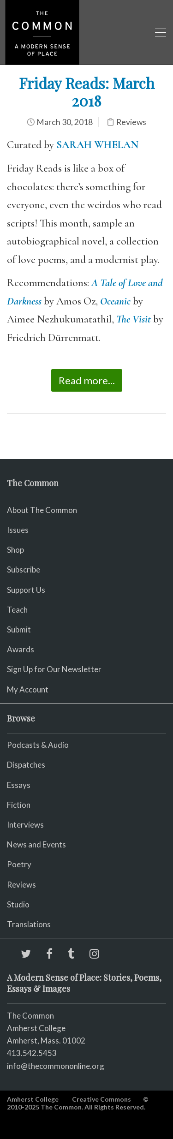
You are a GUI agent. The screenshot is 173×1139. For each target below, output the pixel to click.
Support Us (26, 590)
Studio (18, 904)
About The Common (42, 510)
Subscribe (23, 569)
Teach (17, 609)
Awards (20, 649)
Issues (18, 530)
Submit (19, 629)
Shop (15, 550)
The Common (30, 1015)
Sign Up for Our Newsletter (54, 669)
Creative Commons (101, 1099)
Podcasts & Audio (38, 745)
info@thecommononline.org (55, 1066)
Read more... (87, 380)
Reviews (131, 122)
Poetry (19, 864)
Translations (29, 924)
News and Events (36, 844)
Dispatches (26, 764)
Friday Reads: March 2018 (87, 91)
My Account (27, 689)
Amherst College (33, 1099)
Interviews (25, 824)
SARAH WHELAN (97, 144)
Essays (18, 785)
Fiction (18, 805)
